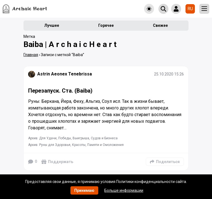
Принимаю (84, 190)
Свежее (160, 25)
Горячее (106, 25)
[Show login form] (176, 9)
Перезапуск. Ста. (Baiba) (60, 90)
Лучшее (51, 25)
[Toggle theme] (149, 9)
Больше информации (123, 190)
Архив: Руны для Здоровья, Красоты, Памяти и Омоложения (76, 145)
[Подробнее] (106, 117)
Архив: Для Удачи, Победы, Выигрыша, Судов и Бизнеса (73, 138)
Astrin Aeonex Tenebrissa (64, 74)
